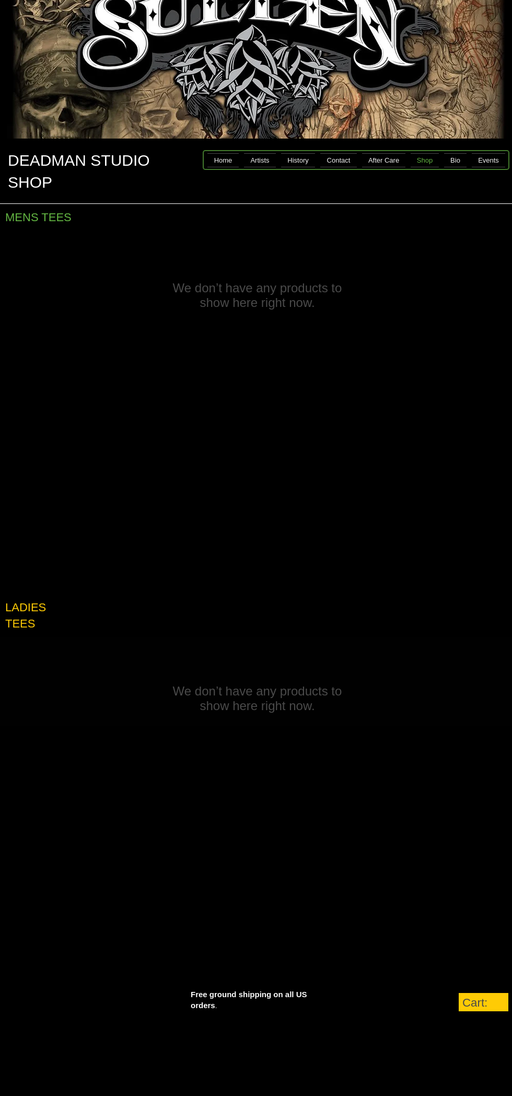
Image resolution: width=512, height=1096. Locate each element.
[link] (483, 1002)
